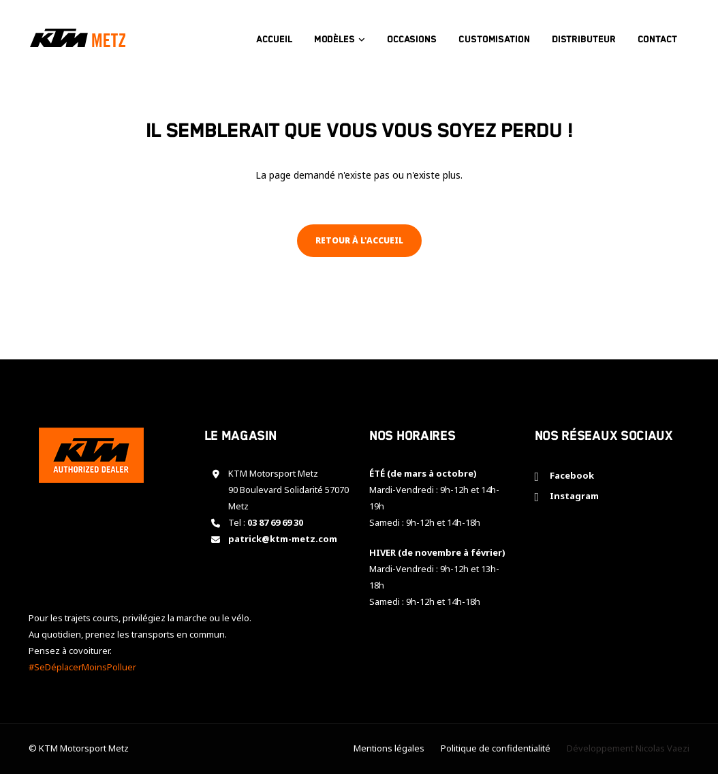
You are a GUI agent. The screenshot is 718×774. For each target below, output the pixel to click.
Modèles (340, 34)
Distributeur (590, 34)
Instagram (572, 496)
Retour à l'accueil (359, 240)
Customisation (500, 34)
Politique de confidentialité (495, 748)
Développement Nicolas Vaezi (628, 748)
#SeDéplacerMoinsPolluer (82, 667)
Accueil (280, 34)
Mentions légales (389, 748)
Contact (663, 34)
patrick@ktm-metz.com (282, 539)
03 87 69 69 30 (275, 522)
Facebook (570, 475)
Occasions (418, 34)
